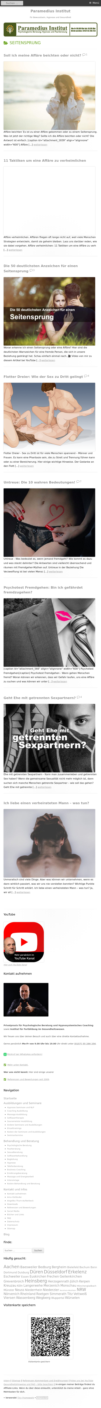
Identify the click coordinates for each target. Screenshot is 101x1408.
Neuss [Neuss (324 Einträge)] (19, 1290)
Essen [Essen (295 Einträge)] (25, 1276)
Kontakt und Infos (15, 1189)
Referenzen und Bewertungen (21, 1207)
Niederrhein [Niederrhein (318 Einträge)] (33, 1290)
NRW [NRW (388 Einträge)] (81, 1289)
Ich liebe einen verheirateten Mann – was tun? (46, 803)
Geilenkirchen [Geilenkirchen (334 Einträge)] (71, 1276)
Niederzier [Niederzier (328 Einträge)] (51, 1290)
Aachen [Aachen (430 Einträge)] (12, 1266)
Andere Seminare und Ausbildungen (24, 1125)
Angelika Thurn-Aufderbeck (20, 1201)
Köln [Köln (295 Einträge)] (20, 1285)
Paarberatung (13, 1149)
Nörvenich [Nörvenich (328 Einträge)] (12, 1294)
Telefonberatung (15, 1166)
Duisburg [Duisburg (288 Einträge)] (23, 1272)
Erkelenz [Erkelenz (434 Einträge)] (77, 1271)
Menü (96, 2)
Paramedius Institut (50, 11)
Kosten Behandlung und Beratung (23, 1183)
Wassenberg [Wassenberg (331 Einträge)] (25, 1298)
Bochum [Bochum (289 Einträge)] (84, 1267)
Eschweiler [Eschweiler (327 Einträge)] (12, 1276)
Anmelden (42, 1398)
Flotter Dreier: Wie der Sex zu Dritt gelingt (43, 377)
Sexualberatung (15, 1152)
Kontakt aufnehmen (16, 1194)
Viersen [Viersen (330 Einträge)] (9, 1298)
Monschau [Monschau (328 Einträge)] (68, 1285)
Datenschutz (13, 1221)
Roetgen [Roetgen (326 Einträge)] (42, 1294)
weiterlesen (40, 144)
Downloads (12, 1204)
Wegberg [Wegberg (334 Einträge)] (43, 1298)
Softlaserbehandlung (17, 1156)
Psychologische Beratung (19, 1145)
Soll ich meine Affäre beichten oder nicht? (42, 55)
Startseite (10, 1098)
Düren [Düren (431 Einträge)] (36, 1271)
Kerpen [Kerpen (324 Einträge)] (84, 1281)
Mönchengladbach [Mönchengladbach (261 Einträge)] (86, 1286)
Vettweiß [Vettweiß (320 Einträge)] (80, 1294)
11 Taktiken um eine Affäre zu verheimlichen (45, 160)
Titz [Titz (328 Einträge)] (70, 1294)
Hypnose (11, 1163)
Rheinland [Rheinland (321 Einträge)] (28, 1294)
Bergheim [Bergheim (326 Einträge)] (59, 1267)
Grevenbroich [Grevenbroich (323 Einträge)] (14, 1281)
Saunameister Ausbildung (19, 1121)
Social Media (13, 1211)
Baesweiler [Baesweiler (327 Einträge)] (29, 1267)
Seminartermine (15, 1135)
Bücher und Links (15, 1214)
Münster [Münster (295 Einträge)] (9, 1290)
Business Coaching (16, 1169)
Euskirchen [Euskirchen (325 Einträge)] (38, 1276)
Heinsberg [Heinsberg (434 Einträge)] (36, 1280)
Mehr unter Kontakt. (17, 1065)
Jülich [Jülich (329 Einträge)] (74, 1281)
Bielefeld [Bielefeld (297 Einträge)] (73, 1267)
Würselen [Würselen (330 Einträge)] (72, 1298)
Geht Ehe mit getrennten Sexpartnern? (40, 698)
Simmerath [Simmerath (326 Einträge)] (58, 1294)
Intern (7, 1380)
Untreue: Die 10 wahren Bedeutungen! (39, 482)
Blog (7, 1234)
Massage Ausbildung (17, 1114)
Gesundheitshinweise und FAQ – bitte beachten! (29, 1384)
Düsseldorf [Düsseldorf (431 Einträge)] (55, 1271)
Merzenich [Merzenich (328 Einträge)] (51, 1285)
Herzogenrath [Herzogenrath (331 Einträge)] (58, 1281)
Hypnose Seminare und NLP (20, 1107)
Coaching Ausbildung (17, 1111)
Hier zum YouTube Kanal (15, 965)
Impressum (12, 1225)
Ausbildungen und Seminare (23, 1103)
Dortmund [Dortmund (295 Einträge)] (10, 1272)
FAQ (9, 1218)
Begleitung (12, 1159)
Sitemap (11, 1228)
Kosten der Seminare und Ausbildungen (26, 1132)
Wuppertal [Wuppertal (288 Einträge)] (57, 1297)
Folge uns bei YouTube (81, 1380)
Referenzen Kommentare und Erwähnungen (45, 1380)
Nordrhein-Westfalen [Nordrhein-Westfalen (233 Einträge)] (68, 1290)
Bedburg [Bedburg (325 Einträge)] (44, 1267)
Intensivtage (13, 1180)
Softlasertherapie (15, 1118)
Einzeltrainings (14, 1128)
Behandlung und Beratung (21, 1141)
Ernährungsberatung (17, 1173)
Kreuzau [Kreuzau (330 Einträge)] (10, 1285)
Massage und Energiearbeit (20, 1176)
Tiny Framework (25, 1398)
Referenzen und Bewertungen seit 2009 (28, 1079)
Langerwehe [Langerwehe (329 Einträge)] (33, 1285)
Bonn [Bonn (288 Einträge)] (94, 1267)
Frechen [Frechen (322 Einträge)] (53, 1276)
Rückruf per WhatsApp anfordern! (24, 1054)
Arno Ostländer (14, 1197)
